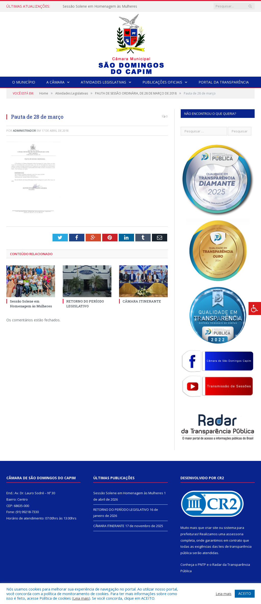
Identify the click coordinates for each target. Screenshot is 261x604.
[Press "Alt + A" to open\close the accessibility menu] (255, 308)
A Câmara (55, 82)
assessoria (234, 534)
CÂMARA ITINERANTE (142, 301)
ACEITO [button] (244, 593)
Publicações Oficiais (162, 82)
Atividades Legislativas (103, 82)
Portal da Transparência (224, 82)
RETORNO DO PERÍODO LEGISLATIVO (85, 303)
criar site (211, 527)
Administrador (24, 130)
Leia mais (81, 598)
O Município (23, 82)
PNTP (202, 564)
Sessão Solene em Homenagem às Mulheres (100, 6)
